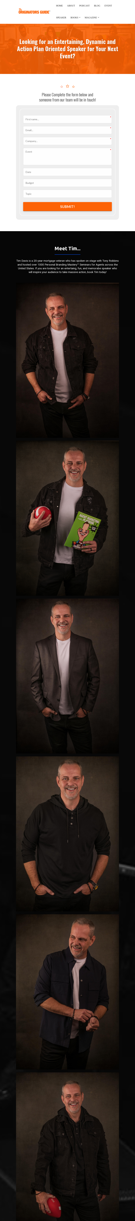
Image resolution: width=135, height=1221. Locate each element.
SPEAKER (61, 17)
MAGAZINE (91, 17)
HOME (59, 5)
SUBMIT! (67, 207)
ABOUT (71, 5)
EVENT (108, 5)
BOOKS (74, 17)
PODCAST (84, 5)
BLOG (97, 5)
